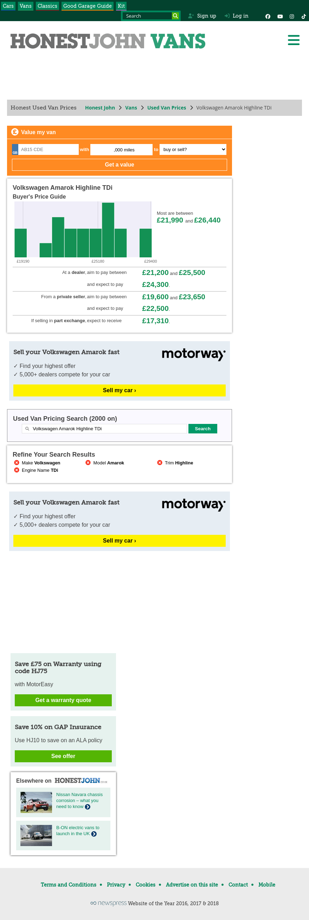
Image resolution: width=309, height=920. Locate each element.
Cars (8, 6)
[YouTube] (280, 16)
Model (104, 462)
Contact (238, 885)
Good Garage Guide (87, 6)
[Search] (175, 15)
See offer (63, 756)
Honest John (100, 107)
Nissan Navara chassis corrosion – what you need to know (79, 800)
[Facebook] (268, 16)
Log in (237, 16)
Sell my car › (119, 390)
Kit (121, 6)
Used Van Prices (166, 107)
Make (36, 462)
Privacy (116, 885)
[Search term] (151, 16)
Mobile (266, 885)
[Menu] (293, 40)
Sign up (202, 16)
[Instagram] (292, 16)
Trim (174, 462)
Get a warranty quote (63, 700)
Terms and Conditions (68, 885)
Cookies (145, 885)
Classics (47, 6)
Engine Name (35, 470)
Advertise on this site (192, 885)
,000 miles (124, 149)
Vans (26, 6)
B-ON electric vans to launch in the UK (77, 830)
